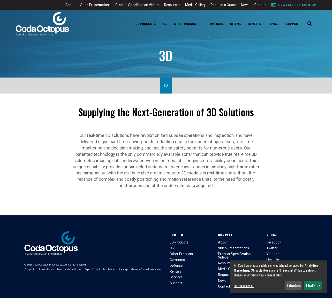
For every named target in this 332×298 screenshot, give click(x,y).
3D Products (146, 24)
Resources (172, 5)
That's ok (313, 285)
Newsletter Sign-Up (297, 5)
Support (293, 24)
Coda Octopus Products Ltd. (48, 264)
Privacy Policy (46, 269)
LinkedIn (272, 260)
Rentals (254, 24)
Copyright (29, 269)
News (245, 5)
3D (166, 85)
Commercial (214, 24)
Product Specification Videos (137, 5)
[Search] (309, 24)
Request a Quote (223, 5)
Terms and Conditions (69, 269)
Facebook (273, 242)
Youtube (272, 254)
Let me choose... (244, 285)
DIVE (165, 24)
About (70, 5)
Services (273, 24)
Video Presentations (95, 5)
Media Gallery (195, 5)
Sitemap (123, 269)
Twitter (272, 248)
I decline (294, 285)
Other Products (187, 24)
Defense (236, 24)
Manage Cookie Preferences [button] (146, 269)
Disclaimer (109, 269)
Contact (260, 5)
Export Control (92, 269)
